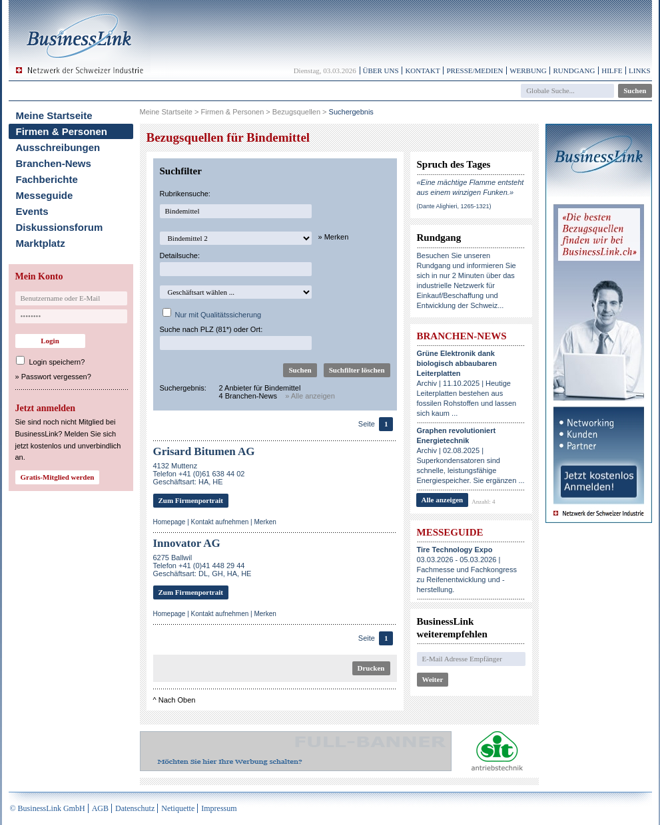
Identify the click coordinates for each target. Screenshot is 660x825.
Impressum (218, 808)
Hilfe (611, 71)
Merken (265, 522)
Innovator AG (186, 543)
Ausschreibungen (58, 147)
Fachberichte (47, 179)
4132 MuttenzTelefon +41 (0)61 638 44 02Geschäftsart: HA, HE (199, 474)
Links (639, 71)
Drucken (371, 668)
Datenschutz (135, 808)
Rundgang (574, 71)
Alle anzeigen (443, 500)
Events (32, 211)
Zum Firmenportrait (191, 500)
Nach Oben (177, 700)
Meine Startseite (54, 115)
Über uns (381, 71)
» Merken (333, 237)
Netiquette (177, 808)
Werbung (528, 71)
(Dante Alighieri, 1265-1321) (454, 206)
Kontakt (422, 71)
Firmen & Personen (62, 131)
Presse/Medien (474, 71)
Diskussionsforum (59, 227)
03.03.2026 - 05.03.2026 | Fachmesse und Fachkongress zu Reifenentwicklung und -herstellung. (467, 569)
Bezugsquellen (296, 112)
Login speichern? (57, 362)
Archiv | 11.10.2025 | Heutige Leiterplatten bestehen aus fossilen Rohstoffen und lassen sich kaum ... (467, 383)
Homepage (169, 522)
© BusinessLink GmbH (47, 808)
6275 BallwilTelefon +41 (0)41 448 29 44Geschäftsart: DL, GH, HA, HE (202, 566)
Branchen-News (53, 163)
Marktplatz (40, 243)
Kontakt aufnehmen (220, 522)
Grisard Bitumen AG (204, 451)
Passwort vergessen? (56, 377)
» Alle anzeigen (310, 396)
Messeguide (44, 195)
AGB (100, 808)
